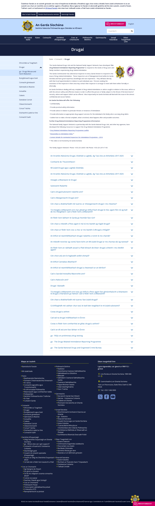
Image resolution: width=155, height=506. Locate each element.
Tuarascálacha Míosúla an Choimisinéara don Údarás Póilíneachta (72, 426)
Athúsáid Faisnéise (115, 501)
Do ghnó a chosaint (31, 471)
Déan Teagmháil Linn (64, 439)
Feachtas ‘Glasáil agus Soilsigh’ (35, 480)
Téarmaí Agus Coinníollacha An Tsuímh (96, 501)
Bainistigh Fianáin (68, 14)
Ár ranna (27, 383)
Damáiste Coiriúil (30, 423)
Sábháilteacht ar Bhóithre (67, 373)
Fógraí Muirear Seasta (66, 384)
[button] (93, 156)
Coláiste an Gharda (65, 400)
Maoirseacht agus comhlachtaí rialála (38, 392)
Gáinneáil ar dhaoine (31, 417)
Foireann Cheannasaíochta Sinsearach (38, 380)
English (131, 24)
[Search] (118, 31)
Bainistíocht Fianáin (29, 366)
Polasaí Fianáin (43, 501)
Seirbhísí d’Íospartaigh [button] (60, 38)
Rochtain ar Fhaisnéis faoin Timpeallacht (73, 462)
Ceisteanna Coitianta (65, 464)
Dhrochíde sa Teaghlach (33, 408)
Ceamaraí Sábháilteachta (67, 382)
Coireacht (58, 59)
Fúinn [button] (37, 37)
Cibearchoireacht (30, 426)
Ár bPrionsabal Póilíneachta (34, 389)
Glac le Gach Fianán (29, 14)
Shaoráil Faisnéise (64, 419)
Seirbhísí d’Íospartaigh (30, 437)
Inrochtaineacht (117, 24)
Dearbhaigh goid (30, 451)
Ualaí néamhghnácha (65, 387)
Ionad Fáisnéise (61, 410)
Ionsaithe (27, 419)
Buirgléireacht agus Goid (33, 412)
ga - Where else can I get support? (37, 444)
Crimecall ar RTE (30, 489)
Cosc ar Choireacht (29, 467)
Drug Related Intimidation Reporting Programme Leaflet (69, 130)
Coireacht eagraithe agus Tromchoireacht (33, 386)
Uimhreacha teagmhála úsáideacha (71, 444)
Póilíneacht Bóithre (63, 366)
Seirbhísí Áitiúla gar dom (67, 450)
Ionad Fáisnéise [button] (113, 38)
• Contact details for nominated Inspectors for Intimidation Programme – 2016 (76, 137)
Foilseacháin (28, 394)
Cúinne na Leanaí (30, 478)
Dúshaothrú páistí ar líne (33, 430)
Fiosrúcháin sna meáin (66, 446)
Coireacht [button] (47, 37)
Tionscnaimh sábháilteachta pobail (37, 487)
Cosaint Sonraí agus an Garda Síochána (72, 421)
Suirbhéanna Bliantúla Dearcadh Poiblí (72, 434)
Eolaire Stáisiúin (64, 441)
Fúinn (24, 376)
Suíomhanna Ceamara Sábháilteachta (72, 371)
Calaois (26, 421)
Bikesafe (61, 375)
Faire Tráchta (63, 389)
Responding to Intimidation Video (61, 134)
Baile (51, 59)
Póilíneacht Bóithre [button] (87, 38)
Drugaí (67, 59)
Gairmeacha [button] (101, 37)
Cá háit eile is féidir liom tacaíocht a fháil (39, 462)
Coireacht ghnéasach (32, 414)
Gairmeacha (60, 394)
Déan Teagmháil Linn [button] (125, 39)
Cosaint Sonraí (125, 501)
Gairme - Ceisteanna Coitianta (69, 398)
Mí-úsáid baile (28, 38)
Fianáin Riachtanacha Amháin (48, 14)
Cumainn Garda (30, 401)
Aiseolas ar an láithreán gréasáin (70, 453)
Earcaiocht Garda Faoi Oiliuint (68, 396)
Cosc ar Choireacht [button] (74, 38)
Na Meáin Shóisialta (65, 448)
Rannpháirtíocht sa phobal (34, 491)
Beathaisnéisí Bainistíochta (34, 378)
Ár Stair (27, 398)
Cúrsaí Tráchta (29, 428)
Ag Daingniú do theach (32, 469)
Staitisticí (61, 369)
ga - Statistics (63, 416)
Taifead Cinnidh (63, 466)
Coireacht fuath (30, 432)
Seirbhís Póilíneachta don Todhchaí (37, 396)
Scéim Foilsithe (63, 423)
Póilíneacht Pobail (30, 485)
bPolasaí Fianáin (51, 8)
